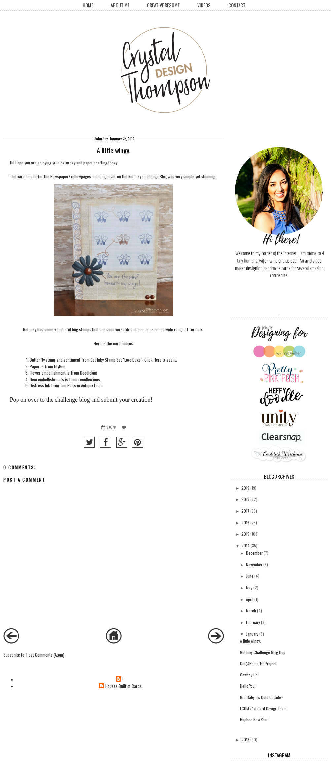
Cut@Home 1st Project (258, 663)
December (254, 553)
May (249, 587)
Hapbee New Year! (254, 719)
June (249, 576)
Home (88, 5)
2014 (245, 545)
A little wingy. (250, 641)
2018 (245, 499)
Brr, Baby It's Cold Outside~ (261, 697)
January (252, 634)
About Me (120, 5)
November (254, 564)
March (251, 610)
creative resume (163, 5)
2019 (245, 488)
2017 (245, 511)
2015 (245, 534)
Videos (204, 5)
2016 (245, 522)
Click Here (153, 359)
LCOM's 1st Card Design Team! (264, 708)
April (249, 599)
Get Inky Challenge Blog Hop (262, 652)
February (253, 622)
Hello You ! (248, 686)
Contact (236, 5)
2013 (245, 739)
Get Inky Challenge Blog (147, 176)
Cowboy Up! (249, 674)
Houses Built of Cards (123, 686)
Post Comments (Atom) (45, 654)
